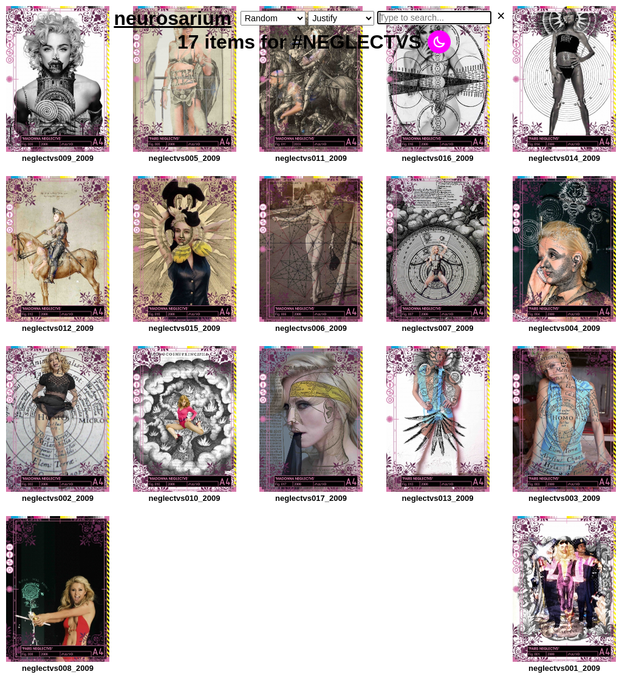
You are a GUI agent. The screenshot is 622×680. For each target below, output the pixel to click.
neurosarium (172, 18)
